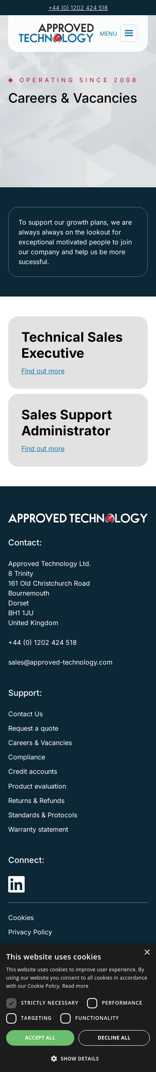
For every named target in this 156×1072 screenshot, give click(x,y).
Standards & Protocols (42, 815)
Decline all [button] (114, 1037)
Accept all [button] (40, 1037)
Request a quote (33, 728)
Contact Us (25, 714)
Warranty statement (38, 829)
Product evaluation (37, 786)
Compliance (26, 757)
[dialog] (78, 1008)
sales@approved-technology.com (60, 662)
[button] (129, 33)
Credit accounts (32, 771)
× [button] (147, 953)
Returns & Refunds (36, 800)
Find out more (42, 371)
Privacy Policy (30, 932)
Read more (75, 985)
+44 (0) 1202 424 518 (78, 7)
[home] (57, 33)
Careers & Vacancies (40, 742)
